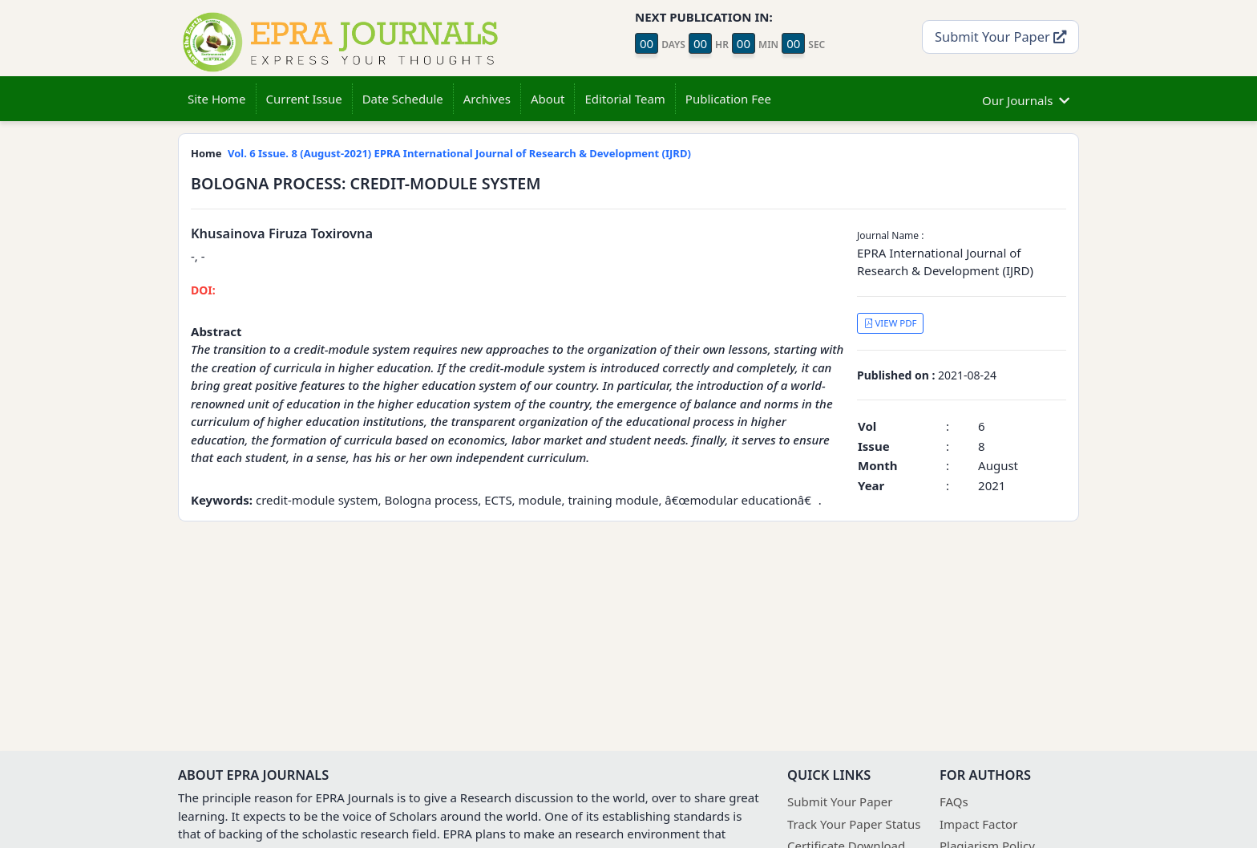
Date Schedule (402, 99)
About (548, 99)
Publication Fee (728, 99)
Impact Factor (978, 824)
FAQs (954, 801)
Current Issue (304, 99)
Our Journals (1025, 98)
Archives (487, 99)
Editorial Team (624, 99)
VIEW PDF (890, 323)
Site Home (217, 99)
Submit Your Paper (1000, 36)
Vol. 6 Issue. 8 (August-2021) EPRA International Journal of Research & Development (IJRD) (459, 153)
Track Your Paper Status (853, 824)
